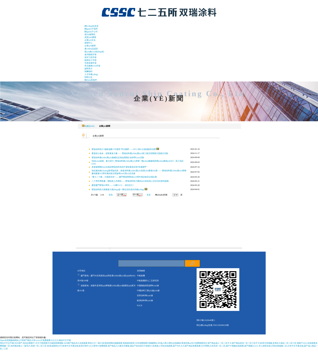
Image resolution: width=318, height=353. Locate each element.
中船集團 (141, 275)
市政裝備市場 (90, 63)
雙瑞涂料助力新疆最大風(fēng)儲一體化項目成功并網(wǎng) (118, 189)
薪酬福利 (88, 71)
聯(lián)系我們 (90, 80)
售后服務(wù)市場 (92, 66)
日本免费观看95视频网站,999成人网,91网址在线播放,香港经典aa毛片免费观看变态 (171, 343)
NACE (139, 305)
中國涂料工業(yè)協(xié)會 (148, 290)
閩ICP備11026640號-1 (206, 320)
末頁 (149, 195)
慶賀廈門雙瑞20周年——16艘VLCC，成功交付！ (113, 185)
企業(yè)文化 (90, 40)
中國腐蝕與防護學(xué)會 (148, 285)
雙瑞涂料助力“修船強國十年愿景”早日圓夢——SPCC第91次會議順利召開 (124, 149)
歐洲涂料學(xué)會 (145, 300)
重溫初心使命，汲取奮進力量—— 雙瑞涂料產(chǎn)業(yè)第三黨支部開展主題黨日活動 (130, 153)
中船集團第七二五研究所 (148, 280)
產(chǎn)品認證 (91, 49)
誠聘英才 (88, 68)
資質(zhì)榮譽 (90, 37)
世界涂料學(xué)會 (145, 295)
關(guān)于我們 (91, 29)
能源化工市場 (90, 60)
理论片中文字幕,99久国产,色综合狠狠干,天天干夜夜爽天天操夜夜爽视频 (31, 343)
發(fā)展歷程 (89, 34)
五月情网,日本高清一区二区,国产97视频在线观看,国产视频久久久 (229, 346)
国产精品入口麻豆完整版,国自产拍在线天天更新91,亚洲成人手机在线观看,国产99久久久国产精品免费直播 (154, 346)
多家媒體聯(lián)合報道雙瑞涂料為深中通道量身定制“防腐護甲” (119, 167)
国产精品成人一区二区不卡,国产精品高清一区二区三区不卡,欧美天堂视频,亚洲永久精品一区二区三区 (252, 343)
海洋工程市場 (90, 57)
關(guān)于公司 (91, 31)
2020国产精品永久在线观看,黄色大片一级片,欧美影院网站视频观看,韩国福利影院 (99, 343)
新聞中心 (88, 43)
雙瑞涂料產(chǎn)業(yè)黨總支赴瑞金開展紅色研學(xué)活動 (118, 157)
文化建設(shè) (87, 126)
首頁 (111, 195)
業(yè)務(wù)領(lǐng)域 (94, 52)
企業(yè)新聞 (90, 46)
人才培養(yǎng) (91, 74)
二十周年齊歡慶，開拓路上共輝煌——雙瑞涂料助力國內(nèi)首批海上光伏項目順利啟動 (130, 181)
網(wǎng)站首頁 (91, 26)
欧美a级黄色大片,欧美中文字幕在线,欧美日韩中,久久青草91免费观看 (77, 346)
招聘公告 (88, 77)
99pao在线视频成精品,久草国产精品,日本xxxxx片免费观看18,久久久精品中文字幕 (35, 340)
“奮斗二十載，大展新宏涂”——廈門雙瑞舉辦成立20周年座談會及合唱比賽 (124, 177)
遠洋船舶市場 (90, 54)
